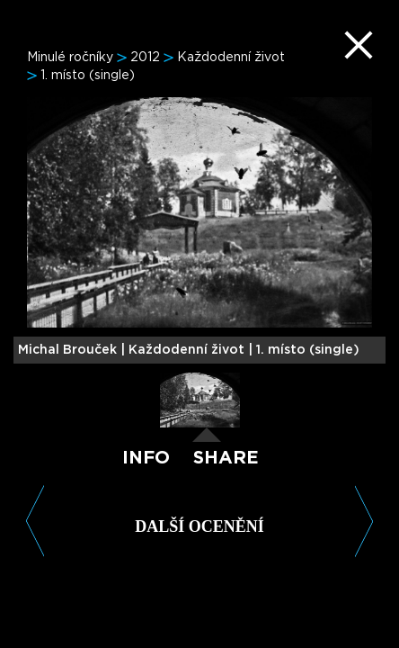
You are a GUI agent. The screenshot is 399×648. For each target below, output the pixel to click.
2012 (145, 57)
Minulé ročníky (70, 57)
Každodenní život (231, 57)
